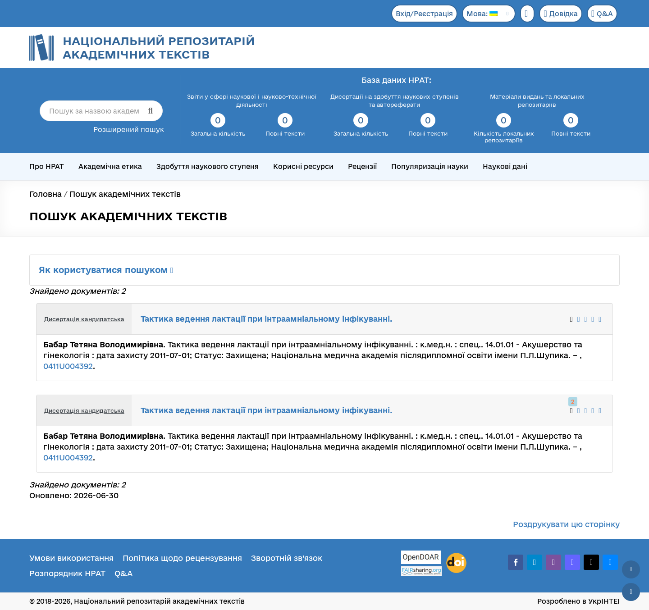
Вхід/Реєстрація (424, 14)
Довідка (560, 13)
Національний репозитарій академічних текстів (159, 47)
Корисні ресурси (303, 166)
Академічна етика (110, 166)
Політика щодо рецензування (182, 558)
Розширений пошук (128, 129)
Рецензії (362, 166)
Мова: (482, 14)
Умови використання (71, 558)
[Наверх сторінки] (631, 569)
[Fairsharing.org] (421, 571)
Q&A (602, 13)
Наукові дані (505, 166)
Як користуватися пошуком (106, 270)
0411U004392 (68, 366)
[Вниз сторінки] (631, 592)
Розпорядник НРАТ (67, 573)
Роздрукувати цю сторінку (566, 524)
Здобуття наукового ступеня (207, 166)
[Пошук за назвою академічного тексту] (101, 110)
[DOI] (456, 563)
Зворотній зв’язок (286, 558)
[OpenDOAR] (421, 558)
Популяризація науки (429, 166)
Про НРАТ (46, 166)
